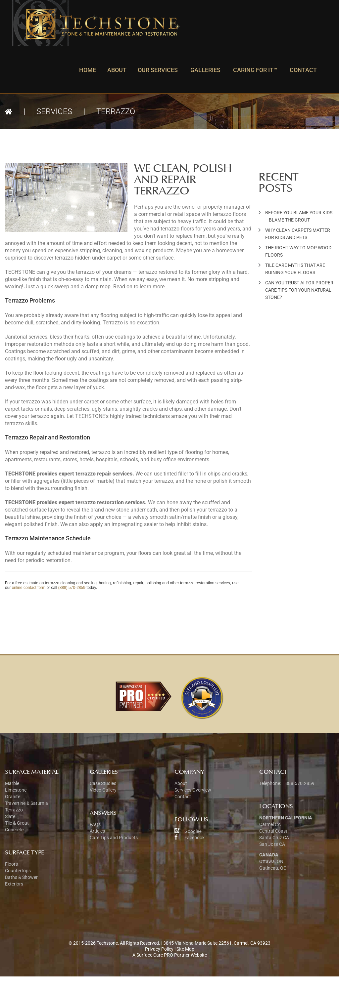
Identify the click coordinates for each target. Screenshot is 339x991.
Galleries (205, 69)
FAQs (95, 824)
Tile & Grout (17, 823)
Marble (12, 783)
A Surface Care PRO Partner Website (169, 955)
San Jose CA (272, 844)
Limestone (15, 790)
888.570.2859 (299, 783)
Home (87, 69)
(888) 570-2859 (71, 587)
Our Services (158, 69)
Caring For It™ (255, 69)
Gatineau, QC (272, 868)
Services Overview (192, 790)
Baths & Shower (21, 877)
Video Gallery (103, 790)
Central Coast (273, 831)
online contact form (28, 587)
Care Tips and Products (114, 837)
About (116, 69)
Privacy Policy (159, 949)
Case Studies (103, 783)
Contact (303, 69)
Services (54, 111)
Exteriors (14, 884)
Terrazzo (14, 809)
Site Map (185, 949)
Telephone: (270, 783)
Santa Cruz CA (274, 837)
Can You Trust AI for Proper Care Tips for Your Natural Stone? (299, 290)
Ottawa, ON (271, 861)
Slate (10, 816)
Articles (97, 831)
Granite (12, 796)
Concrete (14, 829)
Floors (11, 864)
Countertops (18, 870)
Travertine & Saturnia (26, 803)
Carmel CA (270, 824)
